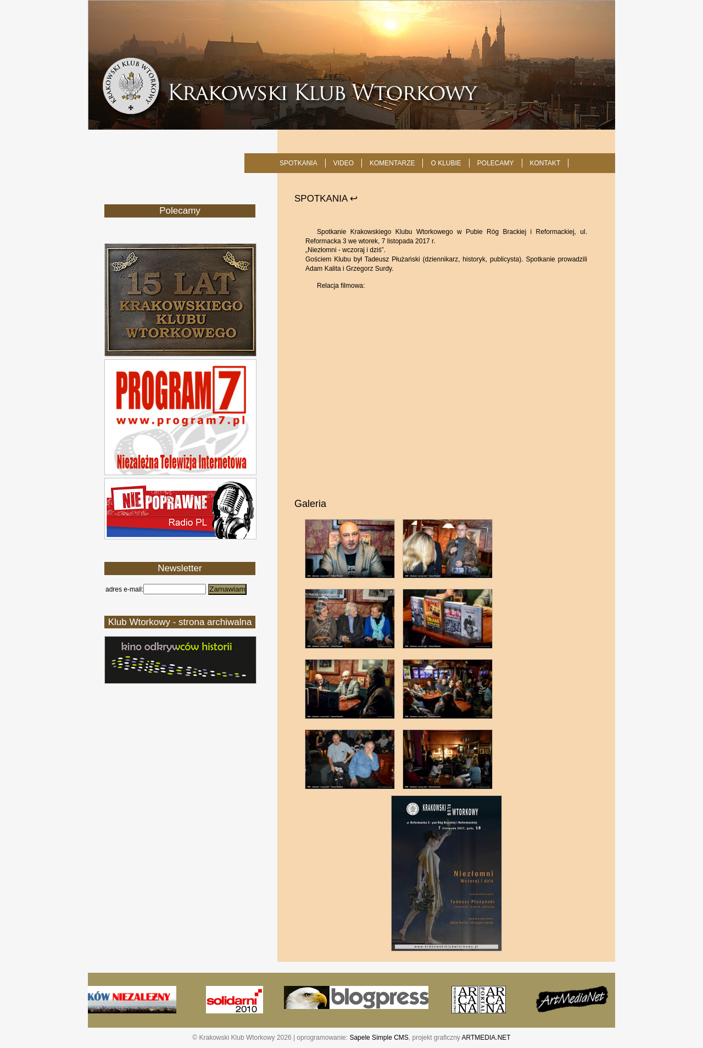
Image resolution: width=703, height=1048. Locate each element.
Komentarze (392, 163)
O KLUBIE (446, 163)
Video (343, 163)
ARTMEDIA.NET (486, 1037)
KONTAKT (545, 163)
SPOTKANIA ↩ (326, 198)
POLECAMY (495, 163)
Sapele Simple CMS (378, 1037)
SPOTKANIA (298, 163)
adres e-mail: (124, 589)
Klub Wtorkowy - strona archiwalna (180, 622)
